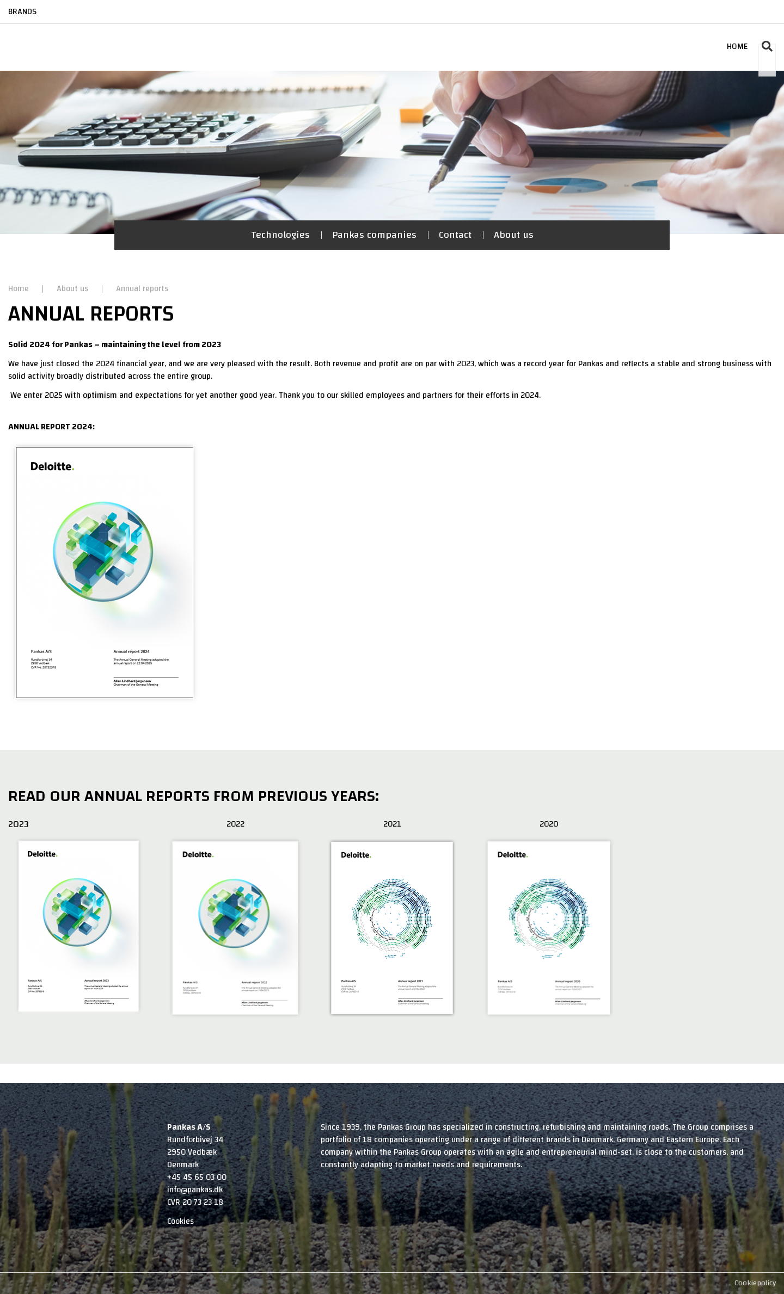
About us (514, 235)
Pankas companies (374, 235)
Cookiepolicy (755, 1283)
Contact (455, 235)
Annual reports (142, 288)
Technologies (280, 235)
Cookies (180, 1221)
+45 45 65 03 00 (196, 1177)
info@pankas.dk (195, 1189)
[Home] (50, 35)
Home (19, 288)
